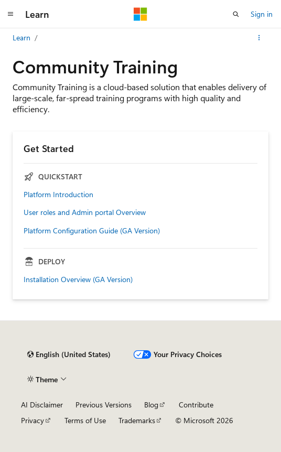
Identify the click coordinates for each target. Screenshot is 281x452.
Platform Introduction (58, 194)
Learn (21, 37)
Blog (151, 405)
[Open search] (235, 14)
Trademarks (136, 420)
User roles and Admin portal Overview (85, 212)
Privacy (32, 420)
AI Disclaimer (42, 405)
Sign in (262, 14)
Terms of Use (85, 420)
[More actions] (259, 37)
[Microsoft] (140, 14)
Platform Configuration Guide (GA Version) (92, 230)
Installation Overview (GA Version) (78, 279)
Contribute (196, 405)
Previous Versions (103, 405)
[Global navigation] (10, 14)
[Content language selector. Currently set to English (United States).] (69, 354)
